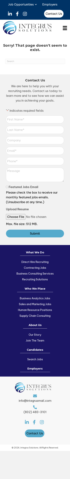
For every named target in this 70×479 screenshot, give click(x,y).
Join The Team (35, 340)
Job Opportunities (21, 4)
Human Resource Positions (35, 310)
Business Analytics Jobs (35, 298)
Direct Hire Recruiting (35, 262)
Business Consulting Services (35, 273)
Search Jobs (35, 359)
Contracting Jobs (35, 267)
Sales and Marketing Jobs (35, 304)
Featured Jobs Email (23, 187)
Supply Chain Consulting (35, 315)
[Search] (35, 61)
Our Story (35, 334)
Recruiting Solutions (35, 279)
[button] (9, 14)
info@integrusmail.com (35, 400)
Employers (49, 4)
